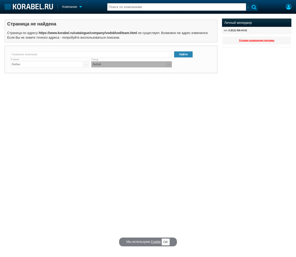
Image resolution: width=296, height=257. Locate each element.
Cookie (156, 242)
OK (165, 242)
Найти (183, 54)
